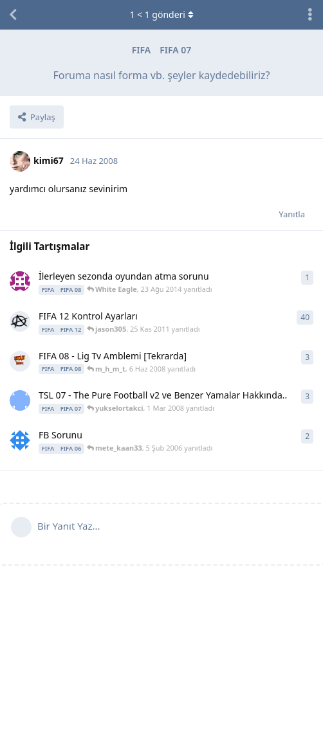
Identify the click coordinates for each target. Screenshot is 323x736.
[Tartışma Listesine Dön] (13, 15)
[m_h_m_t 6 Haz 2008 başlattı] (20, 361)
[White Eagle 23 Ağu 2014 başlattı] (20, 281)
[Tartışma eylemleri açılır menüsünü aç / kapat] (310, 15)
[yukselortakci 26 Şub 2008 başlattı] (20, 400)
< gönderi (161, 14)
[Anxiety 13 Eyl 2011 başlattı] (20, 321)
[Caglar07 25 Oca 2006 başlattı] (20, 440)
